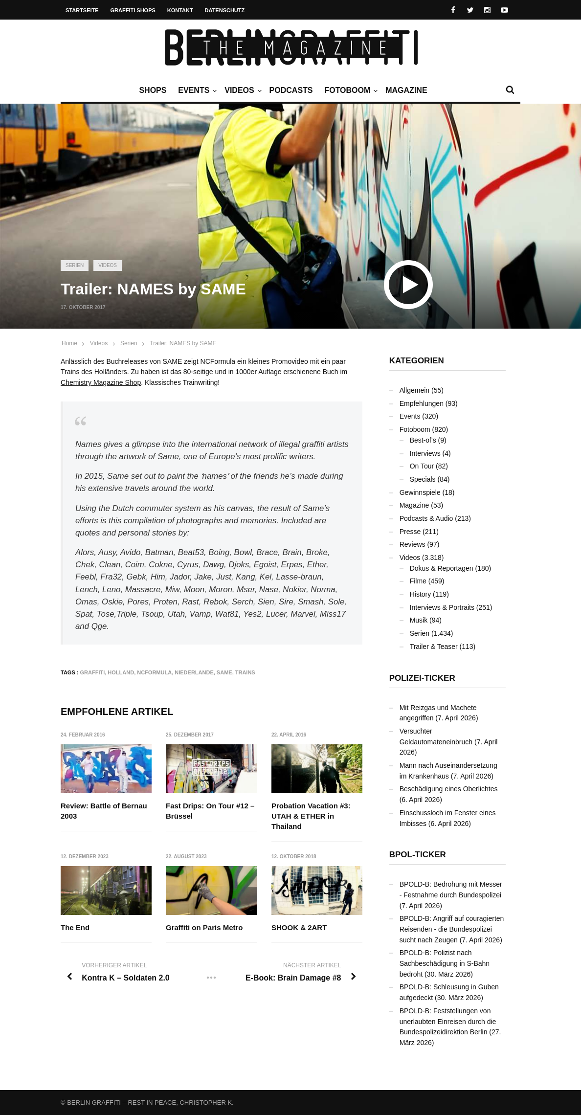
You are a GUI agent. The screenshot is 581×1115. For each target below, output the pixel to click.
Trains (245, 672)
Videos (241, 90)
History (420, 594)
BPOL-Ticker (417, 854)
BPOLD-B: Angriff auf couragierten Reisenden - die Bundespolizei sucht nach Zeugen (452, 928)
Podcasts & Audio (426, 518)
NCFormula (154, 672)
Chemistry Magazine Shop (101, 382)
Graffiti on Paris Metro (204, 927)
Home (69, 343)
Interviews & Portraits (442, 607)
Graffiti (92, 672)
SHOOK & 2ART (299, 927)
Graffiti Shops (133, 10)
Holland (121, 672)
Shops (152, 90)
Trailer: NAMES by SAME (183, 343)
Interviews (425, 453)
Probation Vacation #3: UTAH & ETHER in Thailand (311, 816)
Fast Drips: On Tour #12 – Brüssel (210, 811)
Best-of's (423, 440)
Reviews (412, 544)
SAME (224, 672)
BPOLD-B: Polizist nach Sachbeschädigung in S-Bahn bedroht (445, 963)
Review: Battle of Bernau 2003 (104, 811)
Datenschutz (225, 10)
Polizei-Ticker (422, 678)
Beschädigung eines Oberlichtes (449, 789)
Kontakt (180, 10)
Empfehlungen (422, 403)
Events (196, 90)
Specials (423, 479)
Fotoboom (349, 90)
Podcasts (291, 90)
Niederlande (194, 672)
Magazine (406, 90)
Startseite (82, 10)
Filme (418, 581)
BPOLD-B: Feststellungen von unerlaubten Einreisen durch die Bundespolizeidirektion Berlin (448, 1021)
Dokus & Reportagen (441, 568)
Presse (410, 531)
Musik (419, 620)
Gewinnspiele (420, 492)
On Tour (422, 466)
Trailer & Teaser (434, 646)
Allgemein (414, 390)
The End (75, 927)
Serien (75, 265)
